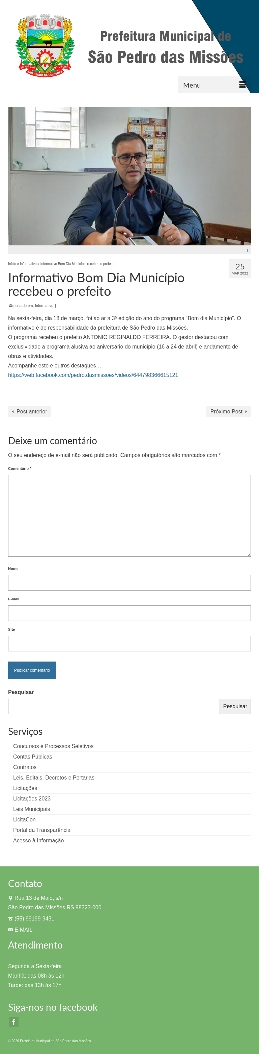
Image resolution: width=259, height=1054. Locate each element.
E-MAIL (20, 930)
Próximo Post (226, 411)
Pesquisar (21, 692)
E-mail (13, 599)
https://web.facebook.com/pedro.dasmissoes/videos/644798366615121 (93, 375)
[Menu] (214, 84)
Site (11, 629)
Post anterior (32, 411)
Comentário (19, 468)
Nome (13, 569)
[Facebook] (14, 1022)
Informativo (44, 306)
